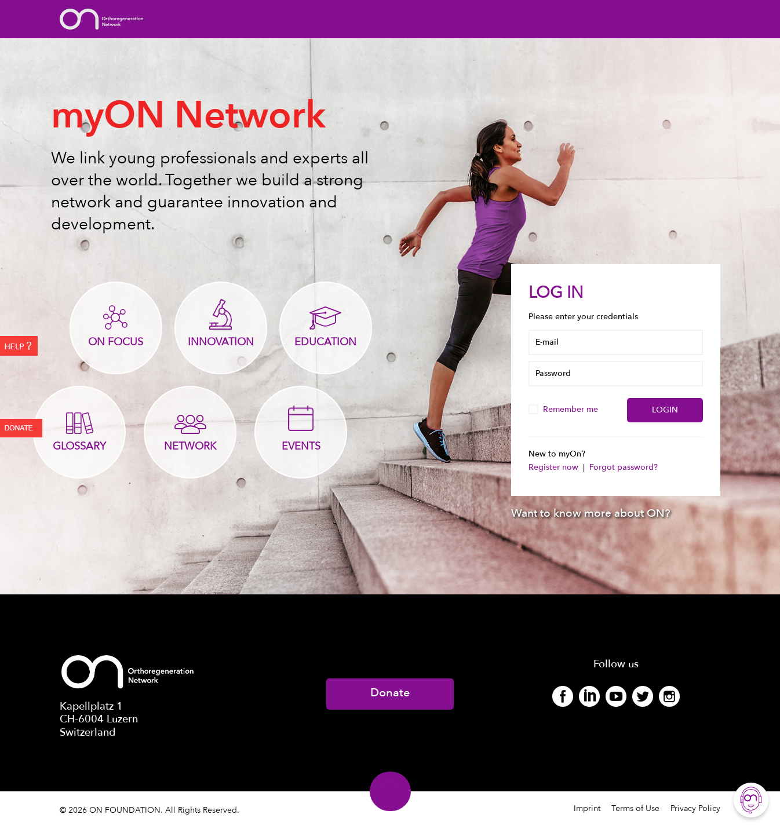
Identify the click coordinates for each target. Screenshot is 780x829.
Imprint (587, 808)
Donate (390, 692)
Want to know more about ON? (590, 513)
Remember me (564, 409)
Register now (554, 467)
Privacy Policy (695, 808)
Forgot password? (623, 467)
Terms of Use (635, 808)
